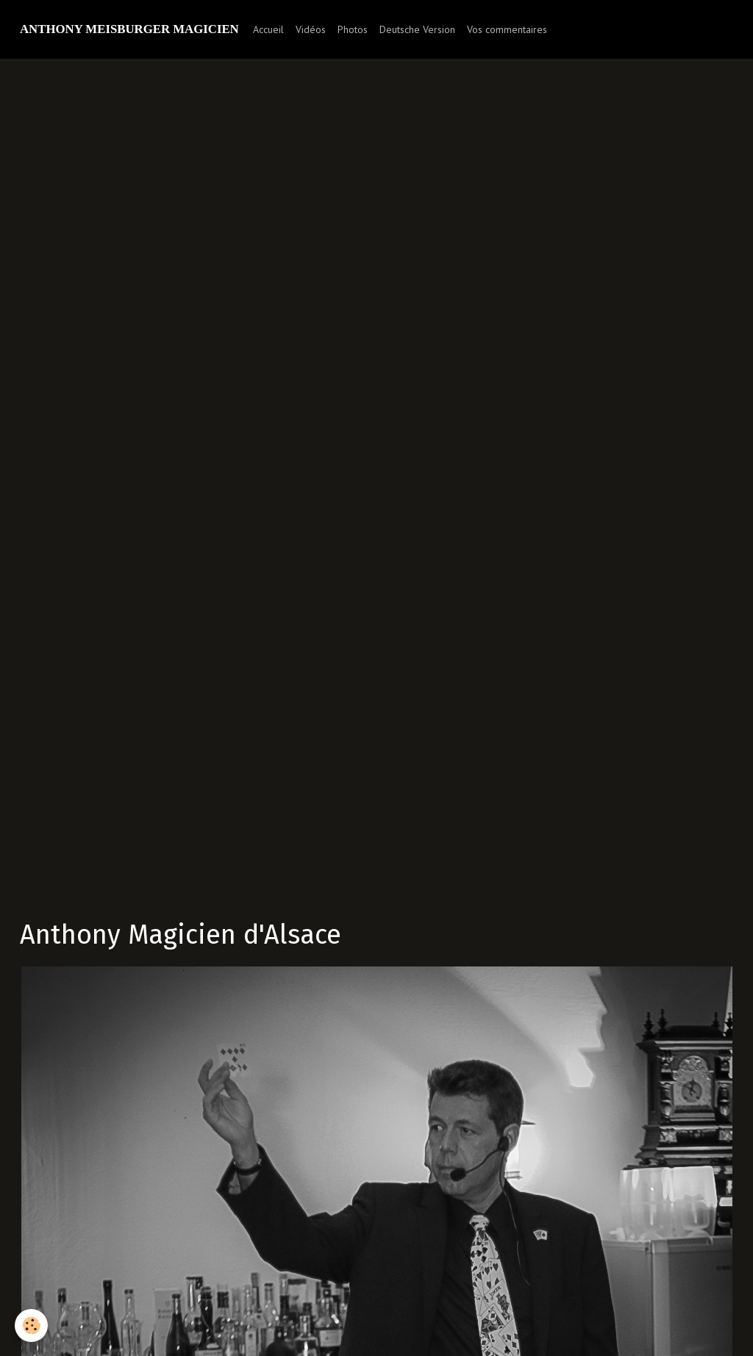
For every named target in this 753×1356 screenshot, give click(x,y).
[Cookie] (31, 1325)
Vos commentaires (507, 29)
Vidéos (311, 29)
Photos (353, 29)
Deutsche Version (417, 29)
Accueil (268, 29)
